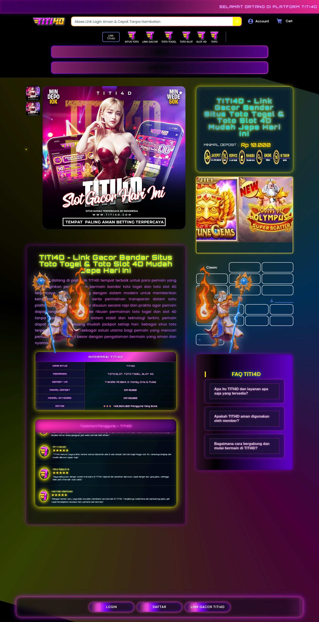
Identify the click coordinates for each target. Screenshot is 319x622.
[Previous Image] (46, 158)
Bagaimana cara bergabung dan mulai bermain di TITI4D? (242, 446)
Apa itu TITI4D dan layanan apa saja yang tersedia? (241, 391)
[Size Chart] (281, 301)
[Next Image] (182, 158)
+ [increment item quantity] (220, 339)
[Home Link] (49, 21)
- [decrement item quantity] (199, 339)
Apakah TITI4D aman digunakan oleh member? (241, 418)
